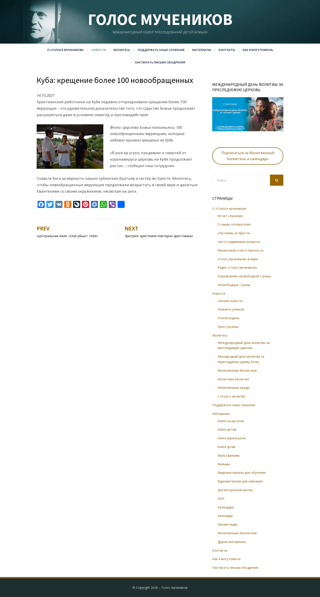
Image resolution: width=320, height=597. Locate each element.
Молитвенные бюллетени (237, 370)
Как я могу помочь (258, 50)
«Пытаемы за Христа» (234, 233)
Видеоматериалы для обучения (242, 472)
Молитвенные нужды (234, 387)
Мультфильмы (229, 455)
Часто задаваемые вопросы (239, 242)
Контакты (227, 50)
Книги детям (227, 429)
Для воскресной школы (235, 490)
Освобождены (228, 318)
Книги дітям (226, 447)
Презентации (227, 524)
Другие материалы (232, 542)
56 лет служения (230, 216)
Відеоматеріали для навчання (240, 481)
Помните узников (231, 309)
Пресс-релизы (228, 327)
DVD (221, 498)
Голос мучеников (160, 19)
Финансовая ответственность (241, 250)
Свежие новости (230, 301)
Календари (226, 507)
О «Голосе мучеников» (65, 50)
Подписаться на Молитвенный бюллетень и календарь (247, 155)
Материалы (201, 50)
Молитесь (122, 50)
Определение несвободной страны (244, 276)
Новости (99, 50)
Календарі (225, 516)
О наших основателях (234, 224)
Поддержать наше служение (161, 50)
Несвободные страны (234, 285)
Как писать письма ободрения (160, 62)
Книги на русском (231, 421)
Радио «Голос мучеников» (237, 267)
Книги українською (232, 438)
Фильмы (224, 464)
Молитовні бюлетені (233, 379)
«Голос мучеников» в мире (238, 259)
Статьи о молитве (231, 396)
